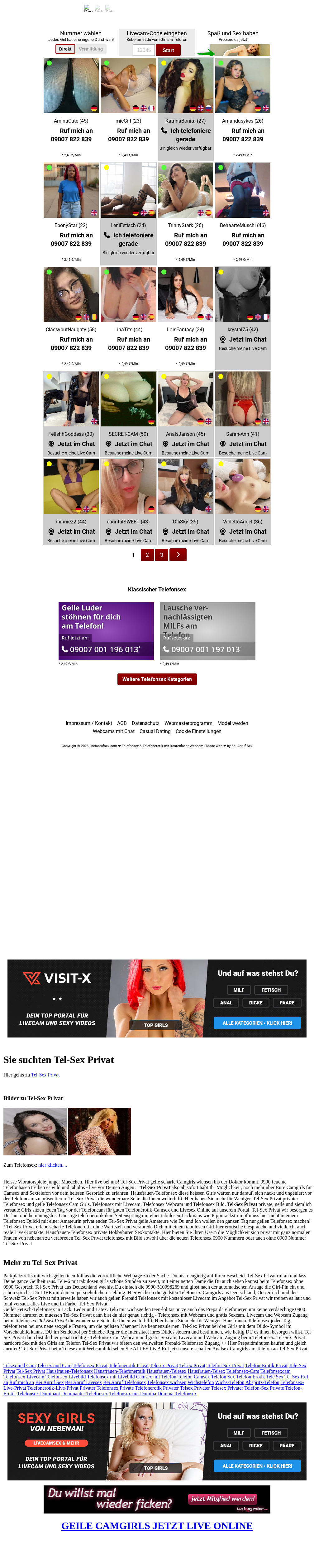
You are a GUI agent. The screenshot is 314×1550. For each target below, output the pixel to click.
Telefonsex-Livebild (65, 1376)
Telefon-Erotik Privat (266, 1365)
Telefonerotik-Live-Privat (52, 1388)
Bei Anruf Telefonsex (124, 1382)
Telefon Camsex (194, 1376)
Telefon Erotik (250, 1376)
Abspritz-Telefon (262, 1382)
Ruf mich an (21, 1382)
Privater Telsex (178, 1388)
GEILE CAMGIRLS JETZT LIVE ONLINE (157, 1525)
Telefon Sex (223, 1376)
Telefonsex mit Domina (132, 1393)
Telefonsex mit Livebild (111, 1376)
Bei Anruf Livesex (83, 1382)
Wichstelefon (201, 1382)
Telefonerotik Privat (129, 1365)
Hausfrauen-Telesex (167, 1371)
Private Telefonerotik (141, 1388)
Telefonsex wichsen (166, 1382)
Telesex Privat (164, 1365)
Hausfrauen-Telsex (206, 1371)
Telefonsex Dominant (38, 1393)
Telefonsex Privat (90, 1365)
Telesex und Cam (54, 1365)
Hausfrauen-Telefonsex (69, 1371)
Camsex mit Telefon (156, 1376)
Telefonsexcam (275, 1371)
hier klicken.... (52, 1165)
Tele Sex (274, 1376)
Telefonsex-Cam (242, 1371)
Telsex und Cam (19, 1365)
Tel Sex (291, 1376)
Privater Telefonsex (99, 1388)
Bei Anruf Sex (49, 1382)
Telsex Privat (192, 1365)
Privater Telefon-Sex (248, 1388)
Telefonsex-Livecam (23, 1376)
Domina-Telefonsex (177, 1393)
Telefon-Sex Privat (225, 1365)
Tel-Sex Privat (45, 1074)
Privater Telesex (210, 1388)
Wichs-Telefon (229, 1382)
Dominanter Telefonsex (84, 1393)
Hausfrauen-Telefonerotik (119, 1371)
